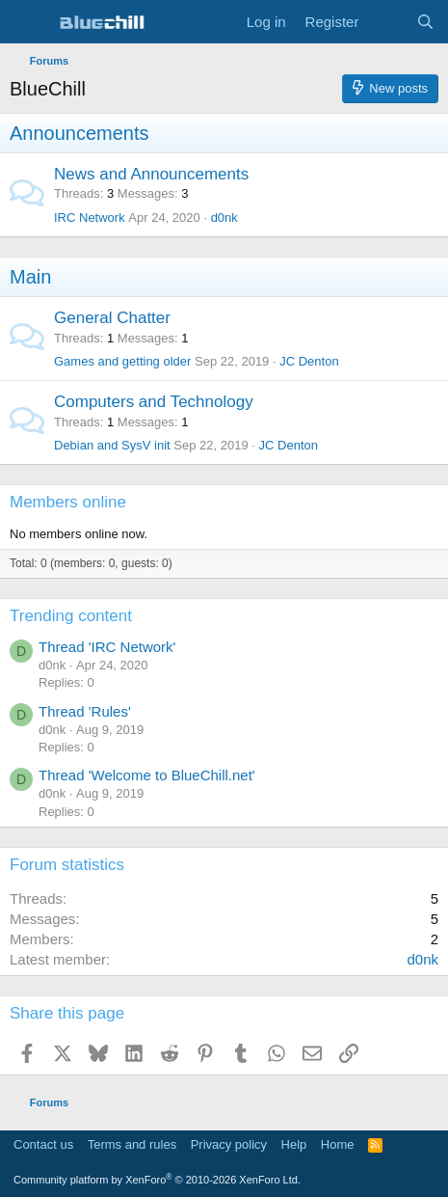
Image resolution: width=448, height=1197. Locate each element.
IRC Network (89, 217)
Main (30, 276)
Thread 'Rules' (85, 711)
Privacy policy (229, 1144)
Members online (68, 502)
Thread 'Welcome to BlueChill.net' (147, 775)
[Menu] (26, 22)
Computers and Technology (153, 402)
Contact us (43, 1144)
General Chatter (112, 318)
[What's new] (387, 22)
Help (294, 1144)
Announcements (79, 133)
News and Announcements (151, 174)
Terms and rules (132, 1144)
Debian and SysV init (112, 445)
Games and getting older (122, 361)
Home (338, 1144)
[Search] (425, 22)
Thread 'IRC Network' (107, 647)
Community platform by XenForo (157, 1179)
